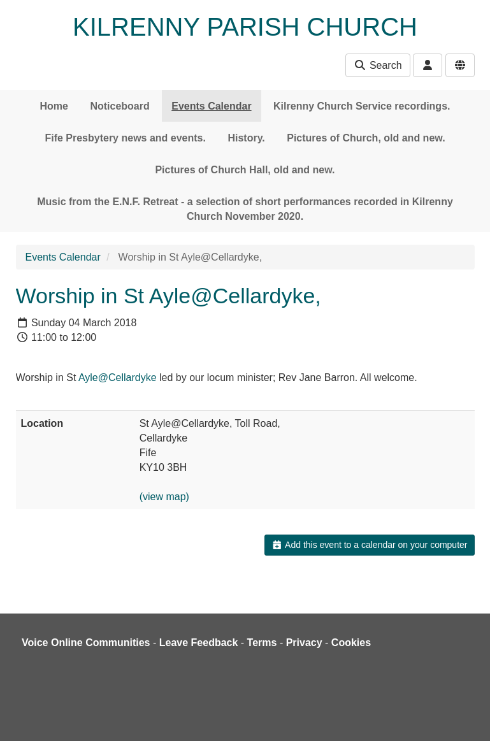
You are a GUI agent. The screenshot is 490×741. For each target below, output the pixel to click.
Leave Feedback (198, 642)
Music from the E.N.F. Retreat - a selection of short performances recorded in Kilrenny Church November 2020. (245, 209)
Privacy (304, 642)
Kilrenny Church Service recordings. (361, 106)
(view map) (164, 496)
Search (377, 65)
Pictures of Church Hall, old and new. (245, 169)
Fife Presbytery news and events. (125, 138)
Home (54, 106)
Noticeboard (119, 106)
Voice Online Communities (86, 642)
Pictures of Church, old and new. (366, 138)
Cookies (351, 642)
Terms (262, 642)
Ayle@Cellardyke (117, 377)
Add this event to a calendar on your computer (369, 545)
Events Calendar (211, 106)
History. (245, 138)
